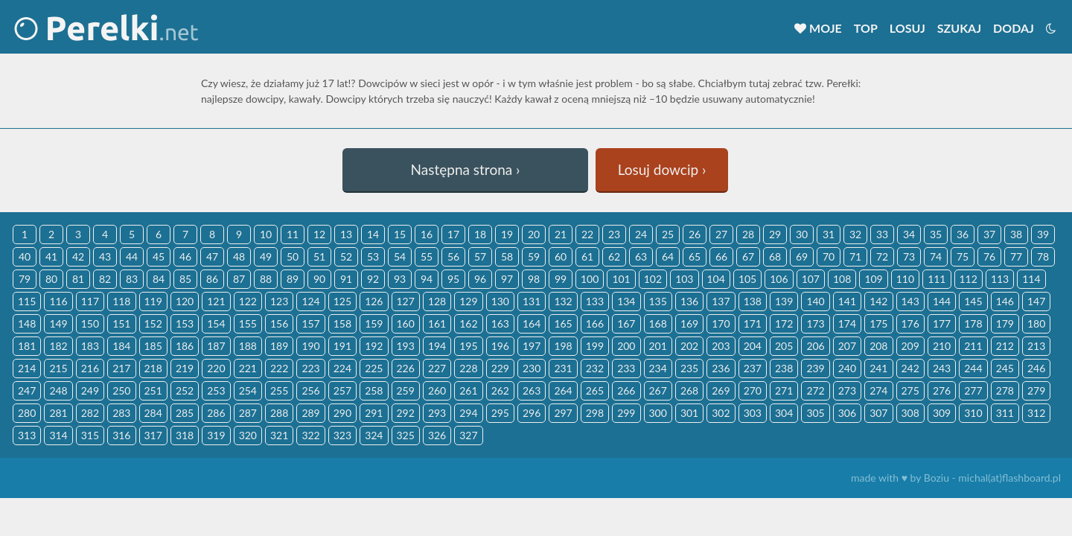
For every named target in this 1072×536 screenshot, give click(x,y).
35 (936, 234)
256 (310, 390)
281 (58, 412)
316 (121, 435)
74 (936, 256)
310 (973, 412)
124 (310, 301)
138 (753, 301)
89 (293, 278)
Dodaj (1013, 28)
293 (437, 412)
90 (319, 278)
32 (855, 234)
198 (563, 345)
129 (468, 301)
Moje (818, 28)
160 (406, 323)
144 (942, 301)
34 (909, 234)
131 (531, 301)
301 (689, 412)
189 (279, 345)
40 (25, 256)
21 (561, 234)
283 (121, 412)
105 (747, 278)
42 (78, 256)
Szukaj (959, 28)
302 (721, 412)
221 (248, 368)
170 (721, 323)
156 (279, 323)
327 (468, 435)
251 (153, 390)
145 (973, 301)
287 (248, 412)
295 (500, 412)
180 (1036, 323)
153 (185, 323)
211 (973, 345)
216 (90, 368)
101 (621, 278)
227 (437, 368)
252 (185, 390)
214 (27, 368)
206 (815, 345)
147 (1036, 301)
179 (1005, 323)
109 (873, 278)
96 (480, 278)
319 (216, 435)
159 (374, 323)
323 (342, 435)
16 (427, 234)
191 (342, 345)
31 (829, 234)
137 (721, 301)
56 (453, 256)
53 (373, 256)
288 (279, 412)
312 (1036, 412)
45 (159, 256)
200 (626, 345)
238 (784, 368)
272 (815, 390)
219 (185, 368)
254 (248, 390)
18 (480, 234)
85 (185, 278)
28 (748, 234)
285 (185, 412)
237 (753, 368)
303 (753, 412)
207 (847, 345)
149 (58, 323)
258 (374, 390)
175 (878, 323)
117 (90, 301)
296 (531, 412)
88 (266, 278)
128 (437, 301)
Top (866, 28)
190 (310, 345)
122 (248, 301)
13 (346, 234)
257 (342, 390)
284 (153, 412)
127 (406, 301)
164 (531, 323)
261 (468, 390)
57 (480, 256)
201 (658, 345)
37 (989, 234)
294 (468, 412)
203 (721, 345)
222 (279, 368)
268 (689, 390)
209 (910, 345)
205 (784, 345)
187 (216, 345)
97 (507, 278)
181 (27, 345)
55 (427, 256)
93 (400, 278)
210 (942, 345)
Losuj (907, 28)
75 (963, 256)
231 (563, 368)
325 (406, 435)
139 (784, 301)
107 (811, 278)
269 (721, 390)
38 (1016, 234)
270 (753, 390)
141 (847, 301)
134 (626, 301)
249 (90, 390)
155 (248, 323)
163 (500, 323)
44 (132, 256)
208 (878, 345)
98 (534, 278)
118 (121, 301)
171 (753, 323)
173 (815, 323)
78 (1043, 256)
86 (212, 278)
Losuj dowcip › (662, 169)
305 (815, 412)
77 (1016, 256)
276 (942, 390)
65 (695, 256)
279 (1036, 390)
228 (468, 368)
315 (90, 435)
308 (910, 412)
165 (563, 323)
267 (658, 390)
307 (878, 412)
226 (406, 368)
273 (847, 390)
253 (216, 390)
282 (90, 412)
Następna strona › (465, 169)
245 (1005, 368)
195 (468, 345)
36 (963, 234)
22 (587, 234)
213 (1036, 345)
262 (500, 390)
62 (614, 256)
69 (802, 256)
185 (153, 345)
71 (855, 256)
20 (534, 234)
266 (626, 390)
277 (973, 390)
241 (878, 368)
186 (185, 345)
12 (319, 234)
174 (847, 323)
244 (973, 368)
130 (500, 301)
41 (51, 256)
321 (279, 435)
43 (105, 256)
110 (905, 278)
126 (374, 301)
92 (373, 278)
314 (58, 435)
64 (668, 256)
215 (58, 368)
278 (1005, 390)
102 (653, 278)
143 (910, 301)
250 (121, 390)
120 (185, 301)
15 (400, 234)
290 (342, 412)
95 (453, 278)
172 (784, 323)
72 (882, 256)
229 (500, 368)
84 (159, 278)
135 (658, 301)
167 (626, 323)
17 (453, 234)
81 (78, 278)
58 (507, 256)
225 (374, 368)
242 (910, 368)
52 (346, 256)
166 (595, 323)
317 (153, 435)
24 (641, 234)
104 (716, 278)
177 (942, 323)
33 (882, 234)
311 (1005, 412)
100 (590, 278)
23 (614, 234)
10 (266, 234)
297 (563, 412)
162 (468, 323)
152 (153, 323)
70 (829, 256)
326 (437, 435)
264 (563, 390)
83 (132, 278)
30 (802, 234)
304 (784, 412)
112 (968, 278)
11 (293, 234)
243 (942, 368)
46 (185, 256)
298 (595, 412)
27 (721, 234)
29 (775, 234)
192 (374, 345)
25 (668, 234)
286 (216, 412)
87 (239, 278)
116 (58, 301)
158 (342, 323)
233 (626, 368)
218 (153, 368)
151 (121, 323)
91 (346, 278)
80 (51, 278)
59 (534, 256)
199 (595, 345)
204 (753, 345)
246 (1036, 368)
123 (279, 301)
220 (216, 368)
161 (437, 323)
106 (779, 278)
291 (374, 412)
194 (437, 345)
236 (721, 368)
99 (561, 278)
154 (216, 323)
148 (27, 323)
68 (775, 256)
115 (27, 301)
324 (374, 435)
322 (310, 435)
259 (406, 390)
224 (342, 368)
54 (400, 256)
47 (212, 256)
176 (910, 323)
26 (695, 234)
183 (90, 345)
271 (784, 390)
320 (248, 435)
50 (293, 256)
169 (689, 323)
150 (90, 323)
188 (248, 345)
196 (500, 345)
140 (815, 301)
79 (25, 278)
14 (373, 234)
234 (658, 368)
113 (1000, 278)
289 (310, 412)
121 (216, 301)
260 (437, 390)
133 (595, 301)
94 (427, 278)
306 (847, 412)
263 (531, 390)
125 (342, 301)
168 (658, 323)
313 (27, 435)
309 (942, 412)
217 (121, 368)
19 (507, 234)
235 (689, 368)
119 (153, 301)
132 (563, 301)
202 (689, 345)
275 (910, 390)
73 (909, 256)
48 (239, 256)
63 (641, 256)
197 (531, 345)
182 (58, 345)
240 (847, 368)
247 (27, 390)
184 (121, 345)
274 (878, 390)
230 (531, 368)
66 (721, 256)
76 (989, 256)
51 (319, 256)
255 (279, 390)
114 (1031, 278)
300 (658, 412)
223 (310, 368)
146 (1005, 301)
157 (310, 323)
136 (689, 301)
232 (595, 368)
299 (626, 412)
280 (27, 412)
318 (185, 435)
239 (815, 368)
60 (561, 256)
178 (973, 323)
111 (936, 278)
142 (878, 301)
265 (595, 390)
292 (406, 412)
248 (58, 390)
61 (587, 256)
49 (266, 256)
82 (105, 278)
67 (748, 256)
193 (406, 345)
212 (1005, 345)
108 (842, 278)
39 (1043, 234)
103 (684, 278)
